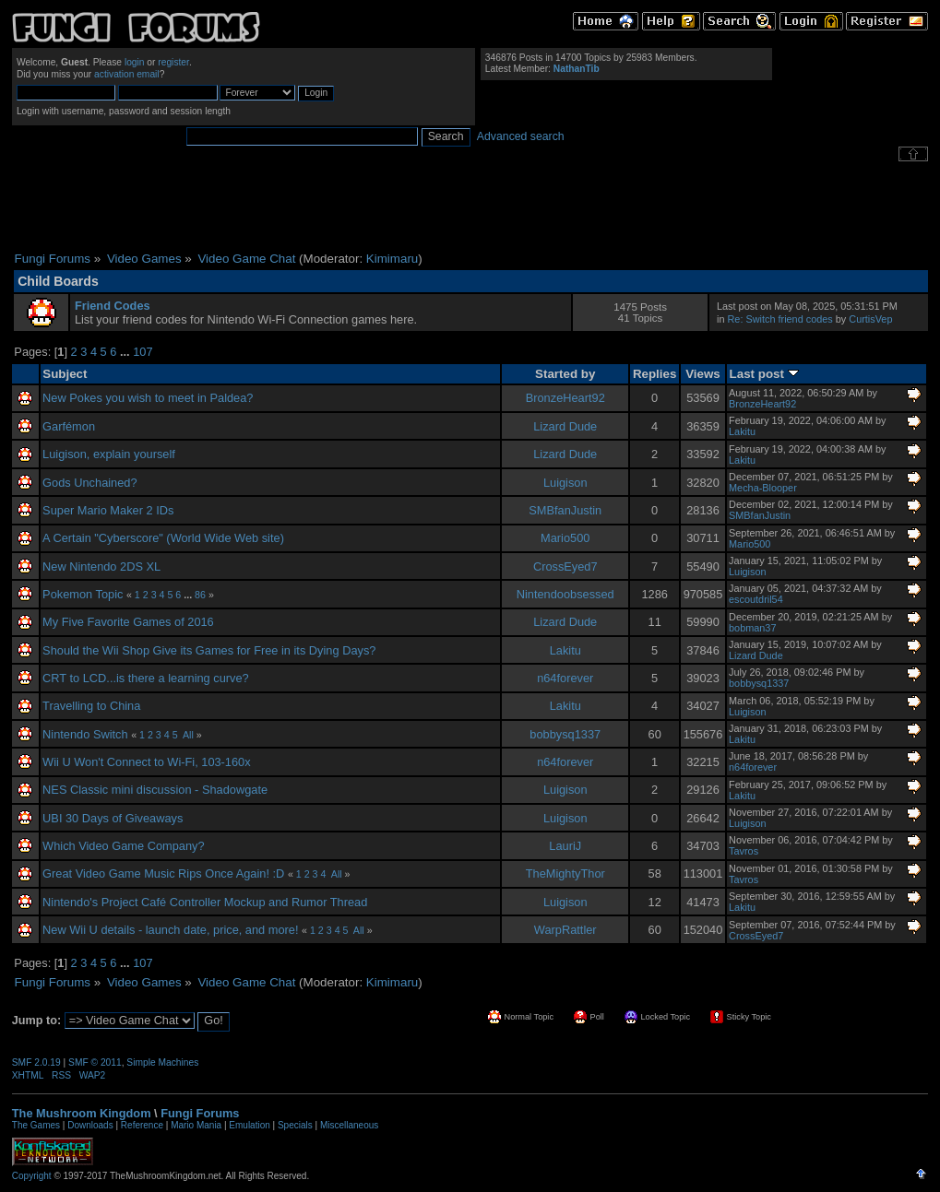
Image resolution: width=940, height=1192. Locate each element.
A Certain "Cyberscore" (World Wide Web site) (163, 538)
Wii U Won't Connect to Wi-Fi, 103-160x (146, 762)
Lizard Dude (565, 426)
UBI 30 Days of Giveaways (112, 818)
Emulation (249, 1125)
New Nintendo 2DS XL (101, 566)
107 (142, 352)
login (135, 62)
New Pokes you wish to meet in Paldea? (147, 398)
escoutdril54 (756, 599)
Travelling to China (91, 706)
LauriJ (565, 846)
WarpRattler (565, 930)
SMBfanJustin (565, 510)
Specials (295, 1125)
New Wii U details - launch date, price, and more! (170, 930)
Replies (655, 374)
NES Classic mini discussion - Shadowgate (155, 790)
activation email (127, 74)
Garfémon (68, 426)
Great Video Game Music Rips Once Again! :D (163, 873)
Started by (565, 374)
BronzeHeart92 (565, 398)
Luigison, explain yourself (108, 454)
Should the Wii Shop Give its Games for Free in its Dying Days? (208, 650)
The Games (36, 1125)
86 (200, 594)
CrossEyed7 (565, 566)
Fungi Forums (200, 1113)
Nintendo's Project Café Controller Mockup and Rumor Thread (204, 902)
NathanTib (576, 69)
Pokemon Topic (82, 594)
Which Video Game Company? (123, 846)
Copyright (32, 1176)
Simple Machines (162, 1062)
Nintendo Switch (84, 734)
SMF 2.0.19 (36, 1062)
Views (702, 374)
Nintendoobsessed (565, 594)
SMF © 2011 (95, 1062)
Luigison (565, 483)
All (188, 734)
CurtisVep (870, 319)
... (126, 352)
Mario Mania (196, 1125)
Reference (142, 1125)
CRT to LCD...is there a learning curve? (145, 678)
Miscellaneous (349, 1125)
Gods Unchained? (89, 483)
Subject (64, 374)
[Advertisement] (470, 206)
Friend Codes (112, 306)
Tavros (743, 850)
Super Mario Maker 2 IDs (107, 510)
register (173, 62)
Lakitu (742, 431)
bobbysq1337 (759, 683)
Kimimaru (392, 259)
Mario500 (565, 538)
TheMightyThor (565, 873)
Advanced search (521, 136)
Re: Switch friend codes (780, 319)
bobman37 (752, 627)
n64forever (565, 678)
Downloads (90, 1125)
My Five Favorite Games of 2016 (128, 622)
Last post (764, 374)
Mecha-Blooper (763, 487)
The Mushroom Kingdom (81, 1113)
